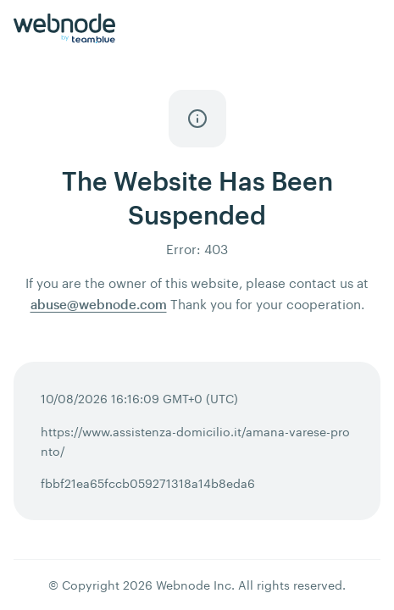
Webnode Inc (193, 585)
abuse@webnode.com (99, 304)
